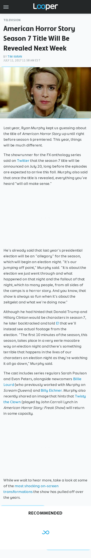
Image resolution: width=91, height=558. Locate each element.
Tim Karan (14, 56)
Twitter (23, 160)
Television (12, 20)
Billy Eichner (51, 390)
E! (57, 323)
